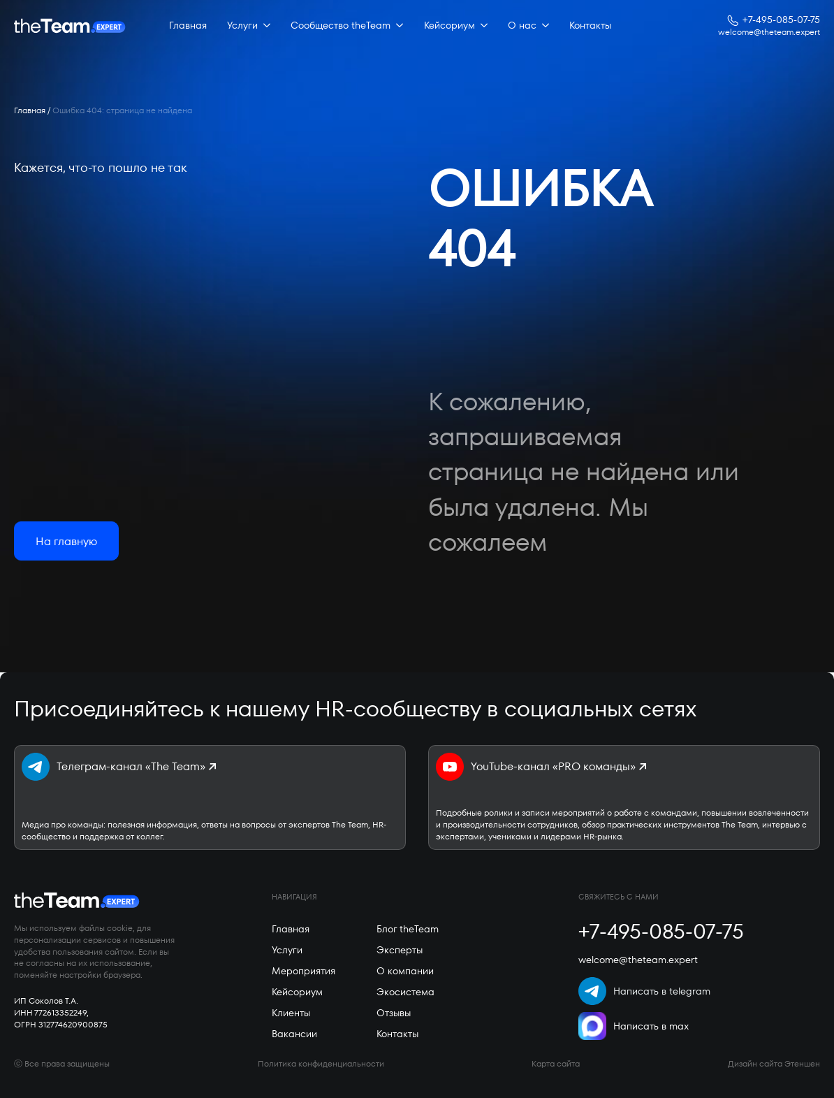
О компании (405, 971)
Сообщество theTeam (340, 25)
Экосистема (405, 992)
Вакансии (294, 1034)
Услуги (242, 25)
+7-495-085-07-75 (781, 20)
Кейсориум (449, 25)
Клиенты (291, 1013)
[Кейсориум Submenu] (481, 25)
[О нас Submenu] (542, 25)
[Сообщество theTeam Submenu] (396, 25)
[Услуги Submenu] (264, 25)
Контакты (590, 25)
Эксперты (399, 950)
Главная (188, 25)
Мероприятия (303, 971)
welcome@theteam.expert (769, 32)
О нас (522, 25)
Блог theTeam (407, 929)
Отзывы (393, 1013)
